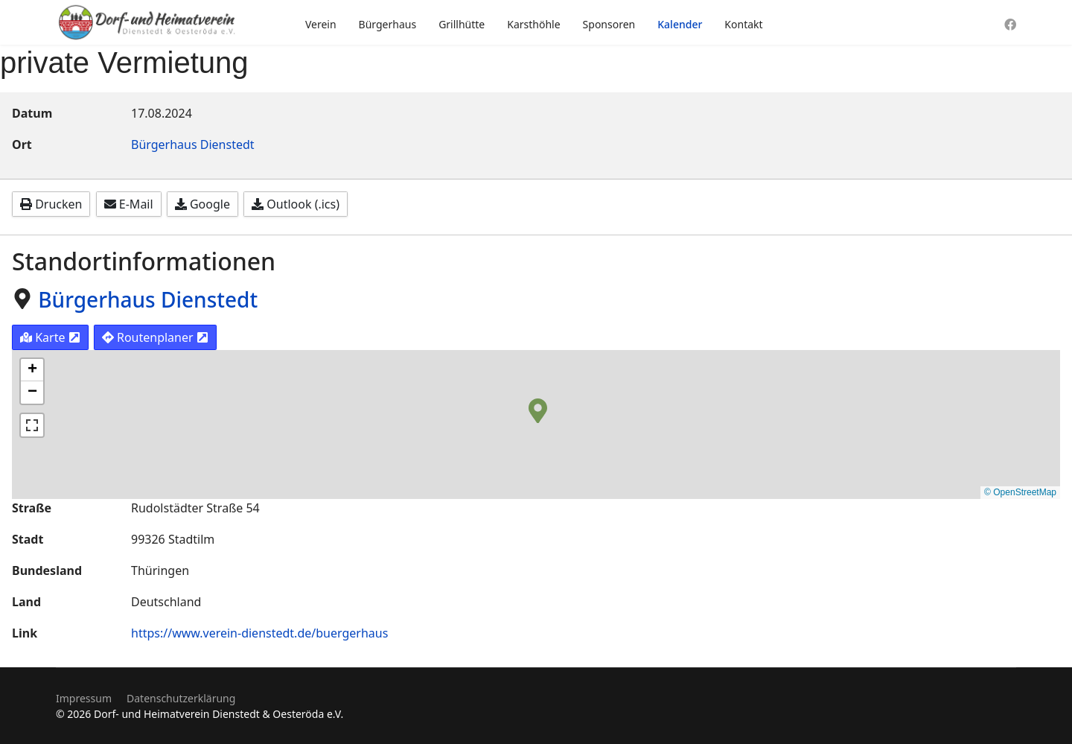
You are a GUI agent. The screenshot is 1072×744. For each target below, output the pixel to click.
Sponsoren (609, 24)
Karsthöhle (533, 24)
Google (202, 204)
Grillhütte (461, 24)
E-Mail (128, 204)
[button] (538, 409)
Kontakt (743, 24)
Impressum (84, 698)
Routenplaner (155, 337)
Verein (320, 24)
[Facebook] (1010, 24)
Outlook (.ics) (295, 204)
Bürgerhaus (388, 24)
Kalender (679, 24)
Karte (50, 337)
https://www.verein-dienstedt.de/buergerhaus (259, 633)
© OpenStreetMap (1020, 492)
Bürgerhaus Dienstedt (193, 144)
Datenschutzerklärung (181, 698)
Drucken (51, 204)
